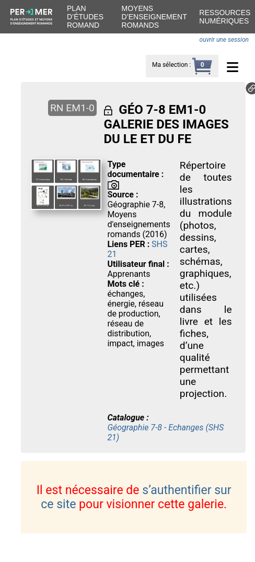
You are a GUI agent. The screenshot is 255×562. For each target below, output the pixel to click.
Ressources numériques (224, 16)
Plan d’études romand (85, 16)
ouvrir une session (224, 39)
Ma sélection (170, 64)
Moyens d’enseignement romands (154, 16)
